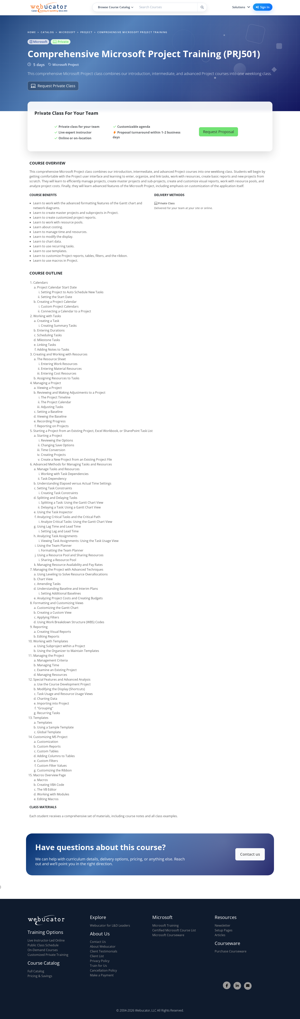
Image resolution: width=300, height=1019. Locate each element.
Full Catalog (36, 971)
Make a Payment (102, 975)
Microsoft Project (63, 64)
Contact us (245, 854)
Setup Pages (223, 930)
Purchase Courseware (230, 951)
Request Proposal (218, 131)
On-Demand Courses (43, 950)
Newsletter (222, 925)
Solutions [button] (238, 7)
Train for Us (98, 966)
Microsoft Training (165, 925)
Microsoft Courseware (168, 935)
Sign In (263, 7)
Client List (97, 956)
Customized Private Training (48, 955)
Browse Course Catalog (115, 7)
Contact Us (98, 942)
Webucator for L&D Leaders (110, 925)
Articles (220, 935)
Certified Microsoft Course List (174, 930)
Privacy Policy (99, 961)
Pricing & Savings (40, 976)
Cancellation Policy (103, 970)
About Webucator (103, 946)
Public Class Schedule (43, 945)
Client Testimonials (103, 951)
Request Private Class (53, 85)
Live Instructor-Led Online (46, 940)
